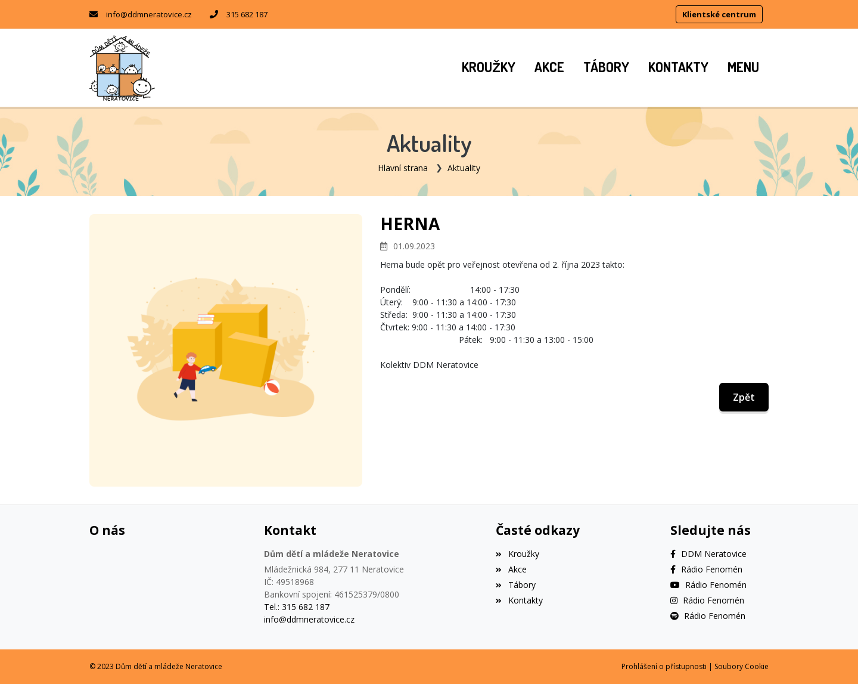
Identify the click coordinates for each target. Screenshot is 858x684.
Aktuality (463, 168)
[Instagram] (707, 600)
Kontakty (519, 600)
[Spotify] (707, 615)
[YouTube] (708, 584)
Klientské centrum (719, 14)
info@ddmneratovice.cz (149, 14)
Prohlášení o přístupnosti (664, 666)
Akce (511, 569)
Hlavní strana (403, 168)
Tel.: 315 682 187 (296, 606)
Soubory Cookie (741, 666)
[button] (743, 68)
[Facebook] (708, 553)
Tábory (515, 584)
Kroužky (517, 553)
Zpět (744, 397)
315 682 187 (247, 14)
